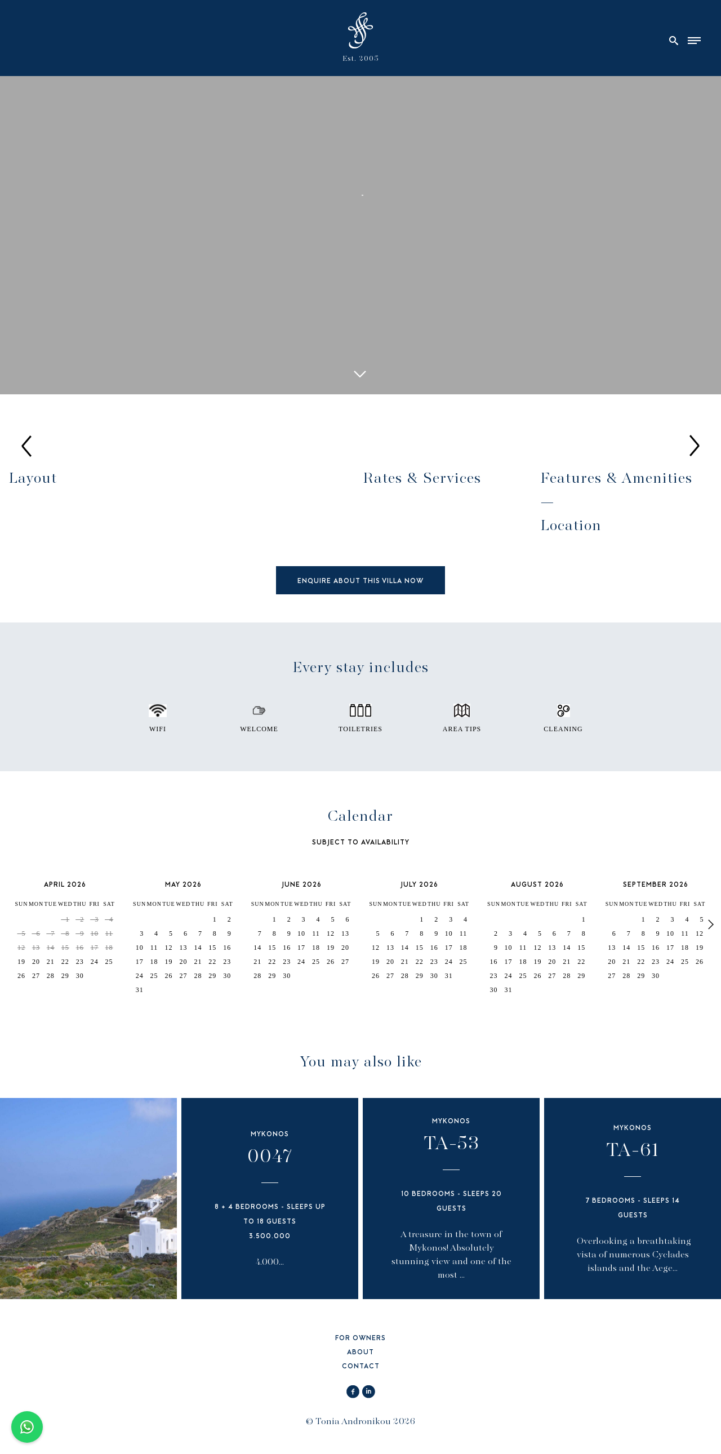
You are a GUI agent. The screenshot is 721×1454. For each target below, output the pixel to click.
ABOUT (360, 1353)
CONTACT (361, 1367)
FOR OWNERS (360, 1339)
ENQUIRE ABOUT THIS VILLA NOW (360, 581)
